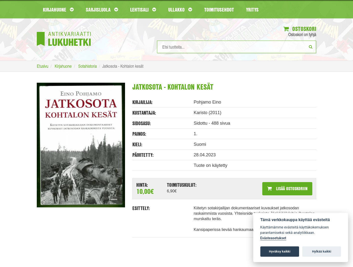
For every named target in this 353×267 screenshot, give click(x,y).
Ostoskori (299, 29)
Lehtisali (143, 9)
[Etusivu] (64, 31)
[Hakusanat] (236, 46)
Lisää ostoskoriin (287, 188)
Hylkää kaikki (321, 251)
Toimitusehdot (219, 9)
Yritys (252, 9)
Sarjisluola (102, 9)
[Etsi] (311, 46)
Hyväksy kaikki (279, 251)
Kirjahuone (58, 9)
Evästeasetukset (273, 238)
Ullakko (180, 9)
